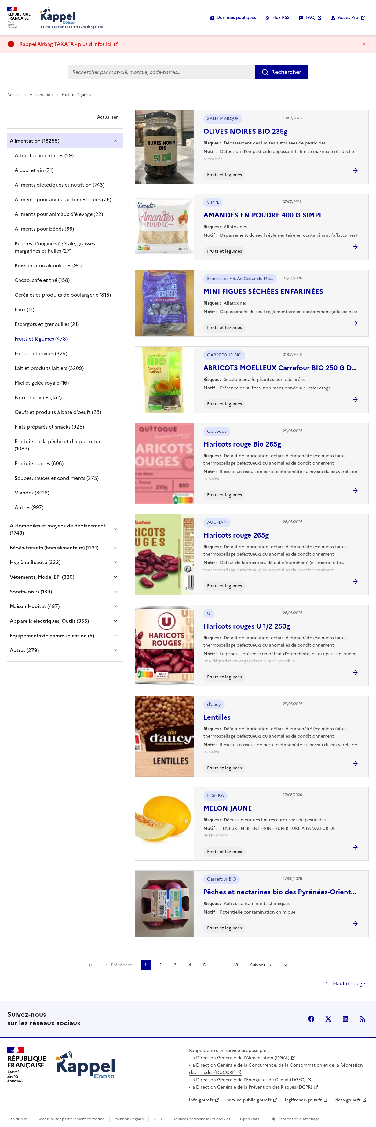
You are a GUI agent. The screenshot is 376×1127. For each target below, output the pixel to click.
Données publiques (236, 17)
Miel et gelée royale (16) (42, 382)
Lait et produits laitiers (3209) (49, 368)
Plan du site (17, 1119)
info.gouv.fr (201, 1100)
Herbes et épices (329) (41, 353)
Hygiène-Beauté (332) (35, 562)
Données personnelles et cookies (201, 1119)
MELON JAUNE (227, 808)
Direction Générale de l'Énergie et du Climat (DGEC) (251, 1080)
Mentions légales (129, 1119)
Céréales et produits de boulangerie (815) (63, 294)
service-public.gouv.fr (249, 1100)
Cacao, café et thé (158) (42, 280)
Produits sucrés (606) (39, 463)
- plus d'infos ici (93, 44)
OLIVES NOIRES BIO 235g (245, 131)
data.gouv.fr (348, 1100)
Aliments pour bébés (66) (44, 228)
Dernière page (285, 965)
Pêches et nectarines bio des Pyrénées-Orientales (283, 892)
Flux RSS (281, 17)
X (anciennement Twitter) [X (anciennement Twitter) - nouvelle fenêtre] (328, 1019)
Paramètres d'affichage (298, 1119)
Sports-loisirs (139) (31, 591)
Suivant (257, 965)
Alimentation (41, 94)
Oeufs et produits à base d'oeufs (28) (58, 412)
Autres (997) (29, 507)
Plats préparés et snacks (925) (49, 426)
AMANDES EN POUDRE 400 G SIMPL (263, 215)
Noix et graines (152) (38, 397)
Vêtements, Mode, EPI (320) (42, 577)
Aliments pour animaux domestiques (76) (63, 199)
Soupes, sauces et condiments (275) (57, 478)
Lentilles (217, 717)
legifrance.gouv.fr (303, 1100)
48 (235, 965)
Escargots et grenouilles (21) (47, 324)
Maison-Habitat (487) (35, 606)
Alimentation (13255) (34, 140)
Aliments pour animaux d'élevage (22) (59, 214)
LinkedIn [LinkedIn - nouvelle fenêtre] (345, 1019)
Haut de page (348, 983)
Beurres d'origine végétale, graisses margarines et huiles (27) (55, 247)
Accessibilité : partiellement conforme (70, 1119)
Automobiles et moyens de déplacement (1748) (58, 529)
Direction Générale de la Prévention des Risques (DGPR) (254, 1087)
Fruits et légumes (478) (41, 338)
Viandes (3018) (32, 492)
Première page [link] (91, 965)
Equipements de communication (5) (52, 635)
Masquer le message (364, 44)
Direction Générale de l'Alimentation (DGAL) (243, 1058)
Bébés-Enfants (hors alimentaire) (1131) (54, 547)
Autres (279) (24, 650)
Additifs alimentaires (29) (44, 155)
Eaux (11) (24, 309)
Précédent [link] (121, 965)
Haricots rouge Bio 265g (242, 444)
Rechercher (286, 72)
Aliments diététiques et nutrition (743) (59, 184)
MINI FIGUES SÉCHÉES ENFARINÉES (263, 291)
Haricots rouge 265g (236, 535)
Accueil (13, 94)
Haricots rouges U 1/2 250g (246, 626)
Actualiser (107, 117)
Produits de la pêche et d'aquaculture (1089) (59, 445)
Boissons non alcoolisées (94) (48, 265)
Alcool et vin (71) (34, 170)
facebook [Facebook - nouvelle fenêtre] (311, 1019)
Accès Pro (348, 17)
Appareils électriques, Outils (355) (49, 621)
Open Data (250, 1119)
